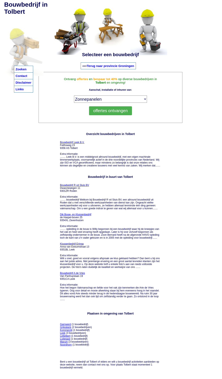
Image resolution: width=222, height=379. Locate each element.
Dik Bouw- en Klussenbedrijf (75, 214)
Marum (64, 341)
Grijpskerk (65, 327)
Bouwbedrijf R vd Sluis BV (74, 185)
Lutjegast (65, 338)
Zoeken (21, 69)
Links (20, 89)
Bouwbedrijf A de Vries (72, 273)
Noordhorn (66, 344)
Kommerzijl (66, 330)
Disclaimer (23, 82)
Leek (62, 333)
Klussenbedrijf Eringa (72, 243)
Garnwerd (65, 324)
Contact (21, 76)
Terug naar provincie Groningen (110, 66)
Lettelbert (65, 335)
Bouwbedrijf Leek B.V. (72, 142)
